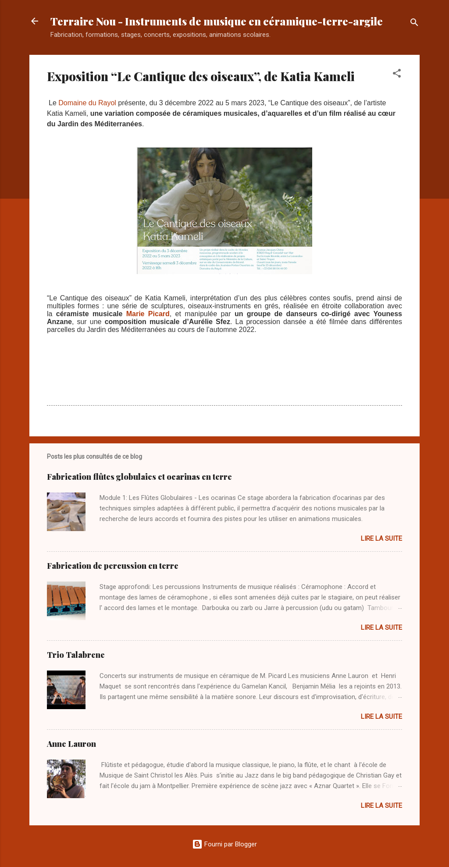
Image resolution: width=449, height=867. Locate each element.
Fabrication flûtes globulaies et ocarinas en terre (139, 476)
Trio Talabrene (76, 654)
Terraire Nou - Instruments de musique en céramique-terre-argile (216, 21)
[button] (397, 75)
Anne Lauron (71, 744)
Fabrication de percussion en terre (112, 565)
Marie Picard (148, 314)
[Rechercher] (414, 24)
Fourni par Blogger (224, 844)
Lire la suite (381, 538)
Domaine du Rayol (87, 103)
